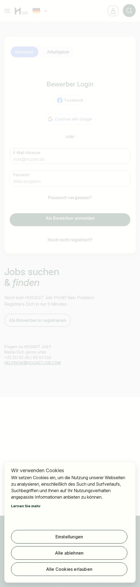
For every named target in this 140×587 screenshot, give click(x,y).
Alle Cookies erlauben (69, 569)
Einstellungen (69, 536)
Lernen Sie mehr (26, 506)
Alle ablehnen (69, 553)
